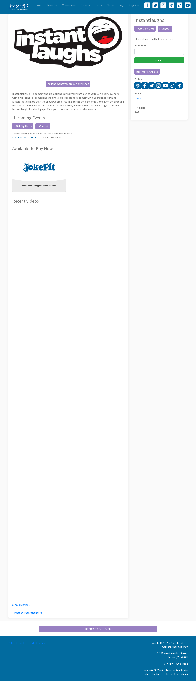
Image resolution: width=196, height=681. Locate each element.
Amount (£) (140, 45)
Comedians (69, 5)
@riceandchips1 (21, 604)
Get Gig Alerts (23, 126)
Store (110, 5)
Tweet (137, 98)
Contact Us (158, 674)
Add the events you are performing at (68, 83)
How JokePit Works (153, 670)
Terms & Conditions (177, 674)
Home (37, 5)
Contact (42, 126)
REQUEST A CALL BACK (98, 629)
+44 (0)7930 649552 (177, 663)
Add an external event (24, 137)
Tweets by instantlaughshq (27, 612)
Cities (147, 674)
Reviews (51, 5)
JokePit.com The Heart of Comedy (27, 643)
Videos (85, 5)
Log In (121, 7)
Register (134, 5)
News (98, 5)
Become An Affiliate (147, 71)
